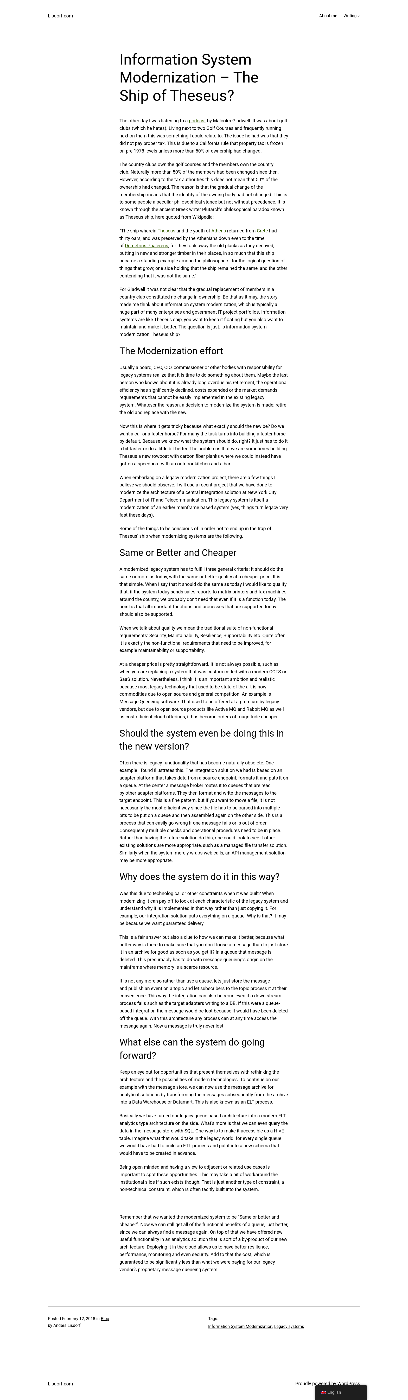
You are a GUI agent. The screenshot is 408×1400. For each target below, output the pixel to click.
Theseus (166, 230)
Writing (349, 15)
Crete (262, 230)
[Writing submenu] (359, 16)
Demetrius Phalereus (146, 245)
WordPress (348, 1383)
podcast (197, 120)
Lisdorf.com (60, 15)
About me (328, 15)
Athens (218, 230)
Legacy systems (289, 1326)
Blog (105, 1318)
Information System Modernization (240, 1326)
